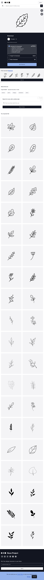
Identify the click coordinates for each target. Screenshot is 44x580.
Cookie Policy (20, 574)
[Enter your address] (22, 564)
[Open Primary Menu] (2, 2)
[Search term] (22, 6)
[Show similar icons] (41, 14)
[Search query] (22, 103)
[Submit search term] (41, 6)
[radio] (22, 49)
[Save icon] (41, 10)
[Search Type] (3, 6)
